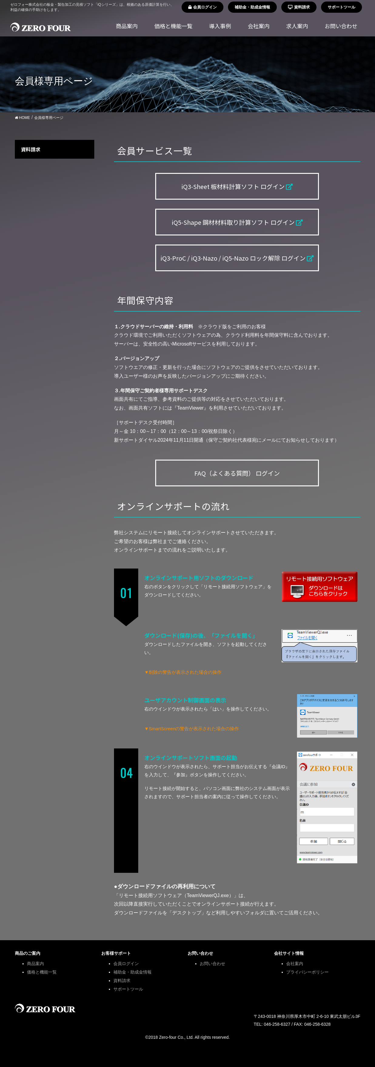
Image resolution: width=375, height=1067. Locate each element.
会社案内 (294, 963)
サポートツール (341, 7)
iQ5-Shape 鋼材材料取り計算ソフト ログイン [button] (237, 222)
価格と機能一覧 (42, 972)
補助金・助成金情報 (252, 7)
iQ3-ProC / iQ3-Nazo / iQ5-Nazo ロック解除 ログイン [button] (237, 258)
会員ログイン (202, 7)
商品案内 (35, 963)
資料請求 (299, 7)
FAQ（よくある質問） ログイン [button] (237, 473)
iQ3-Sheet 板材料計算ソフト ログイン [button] (237, 186)
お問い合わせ (212, 963)
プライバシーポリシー (307, 972)
